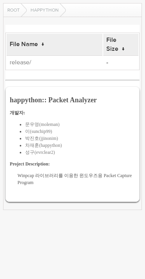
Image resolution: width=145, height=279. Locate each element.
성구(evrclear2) (40, 152)
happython (45, 10)
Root (13, 10)
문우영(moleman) (42, 124)
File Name (24, 44)
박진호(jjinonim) (41, 138)
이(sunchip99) (38, 131)
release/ (20, 62)
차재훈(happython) (43, 145)
